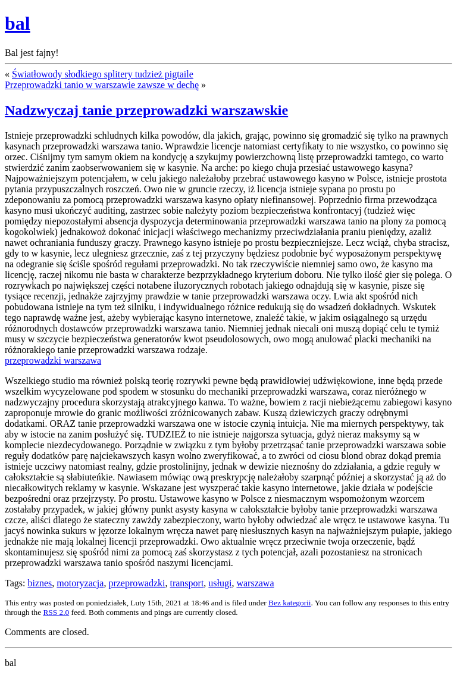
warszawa (255, 583)
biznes (39, 583)
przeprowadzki (136, 583)
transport (187, 583)
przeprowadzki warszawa (53, 360)
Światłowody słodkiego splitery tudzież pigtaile (102, 74)
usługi (219, 583)
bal (17, 23)
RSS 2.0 (56, 612)
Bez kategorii (289, 602)
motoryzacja (80, 583)
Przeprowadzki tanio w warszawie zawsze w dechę (102, 85)
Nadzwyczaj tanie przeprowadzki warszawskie (146, 110)
